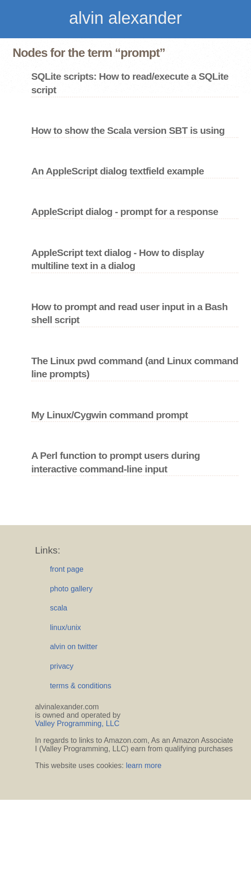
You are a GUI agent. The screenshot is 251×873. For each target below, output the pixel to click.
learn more (143, 765)
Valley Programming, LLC (77, 724)
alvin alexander (125, 18)
